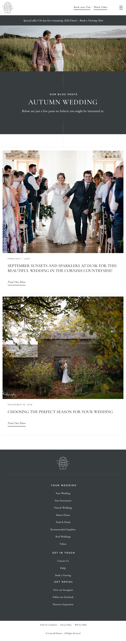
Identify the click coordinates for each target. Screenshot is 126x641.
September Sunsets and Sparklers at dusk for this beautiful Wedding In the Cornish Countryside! (62, 268)
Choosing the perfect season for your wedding (60, 411)
